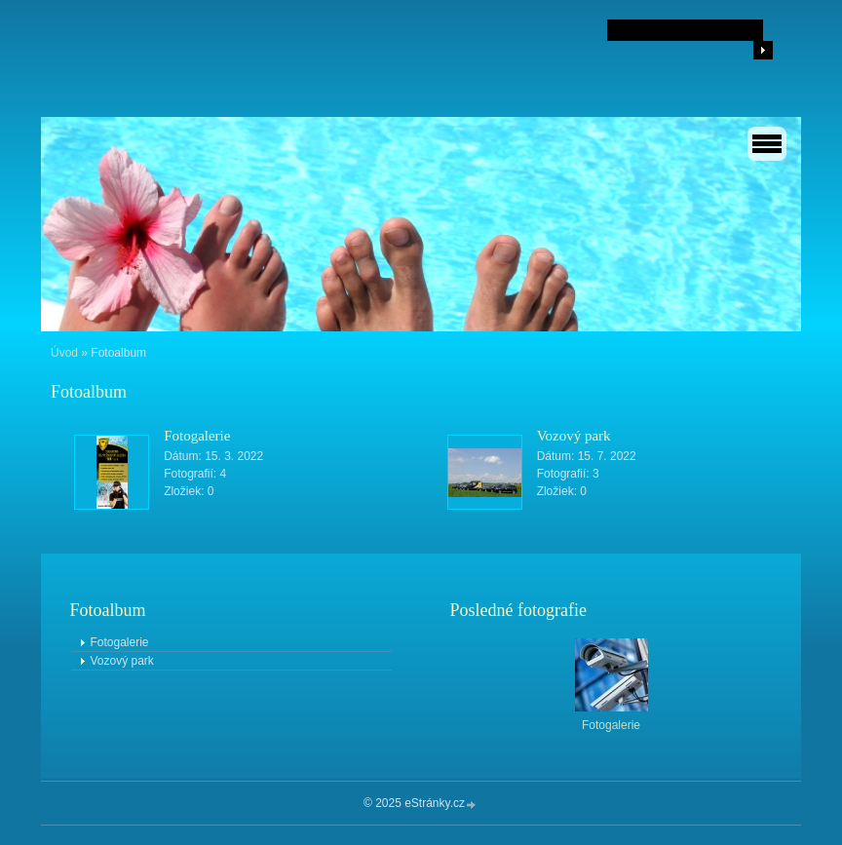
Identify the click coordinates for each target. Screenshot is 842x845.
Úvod (64, 353)
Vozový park (574, 435)
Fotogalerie (197, 435)
